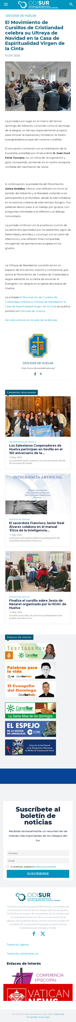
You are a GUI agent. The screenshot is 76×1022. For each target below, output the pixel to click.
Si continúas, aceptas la (31, 866)
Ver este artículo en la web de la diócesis (31, 320)
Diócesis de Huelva (21, 15)
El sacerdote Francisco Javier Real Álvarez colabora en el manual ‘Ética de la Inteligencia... (36, 526)
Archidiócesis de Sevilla (22, 442)
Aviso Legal (44, 1017)
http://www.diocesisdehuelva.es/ (38, 368)
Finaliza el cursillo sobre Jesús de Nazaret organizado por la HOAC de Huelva (37, 604)
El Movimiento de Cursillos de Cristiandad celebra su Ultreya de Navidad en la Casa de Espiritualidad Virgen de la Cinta (35, 302)
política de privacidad (45, 866)
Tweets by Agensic (18, 944)
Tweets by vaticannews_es (22, 953)
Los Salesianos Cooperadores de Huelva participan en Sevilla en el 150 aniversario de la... (35, 449)
